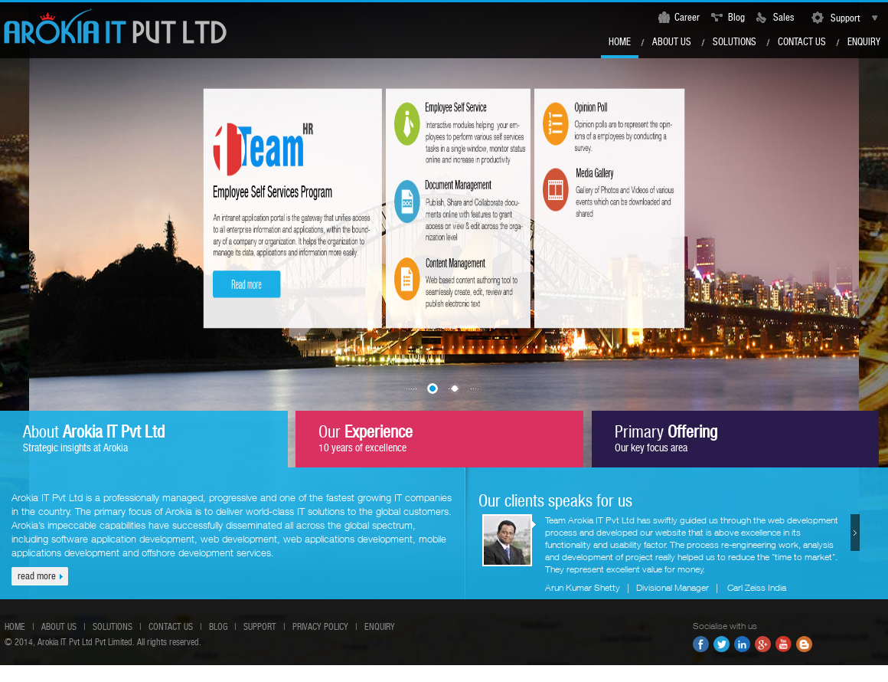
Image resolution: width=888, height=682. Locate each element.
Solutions (734, 42)
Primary (666, 437)
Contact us (802, 42)
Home (620, 42)
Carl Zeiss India (756, 587)
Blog (736, 17)
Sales (783, 17)
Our (365, 437)
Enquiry (863, 42)
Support (842, 18)
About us (59, 626)
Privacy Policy (320, 626)
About (94, 437)
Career (687, 17)
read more (37, 576)
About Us (671, 42)
